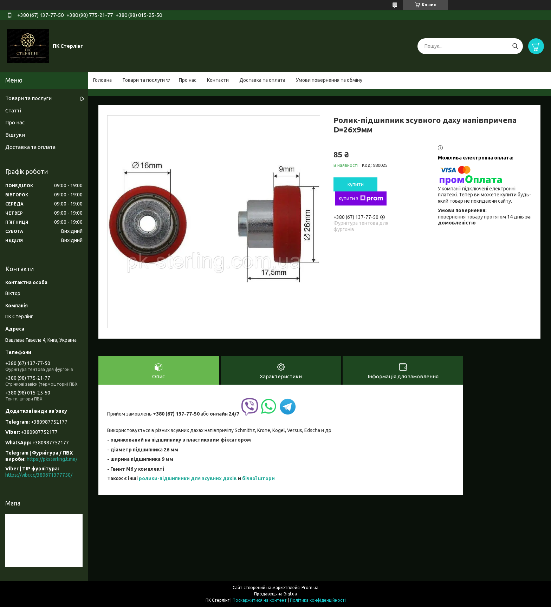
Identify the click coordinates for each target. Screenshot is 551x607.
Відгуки (15, 135)
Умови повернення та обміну (329, 80)
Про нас (187, 80)
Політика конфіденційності (318, 600)
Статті (13, 110)
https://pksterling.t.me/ (52, 459)
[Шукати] (515, 46)
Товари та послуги (143, 80)
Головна (102, 80)
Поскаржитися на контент (260, 600)
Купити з (361, 198)
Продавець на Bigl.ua (275, 594)
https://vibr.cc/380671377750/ (38, 475)
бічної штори (258, 478)
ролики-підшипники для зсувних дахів (188, 478)
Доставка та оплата (262, 80)
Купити (356, 184)
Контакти (218, 80)
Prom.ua (310, 587)
